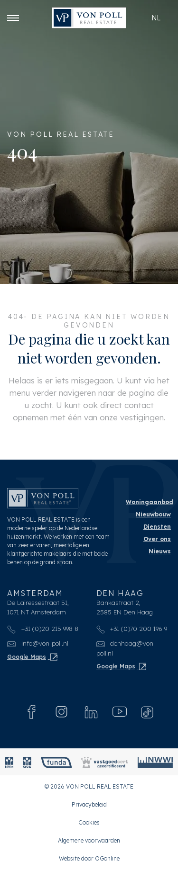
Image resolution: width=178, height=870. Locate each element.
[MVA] (27, 761)
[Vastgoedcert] (104, 761)
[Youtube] (119, 712)
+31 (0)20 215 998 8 (42, 628)
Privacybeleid (89, 804)
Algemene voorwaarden (89, 840)
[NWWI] (155, 761)
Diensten (157, 526)
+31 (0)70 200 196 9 (132, 628)
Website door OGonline (89, 858)
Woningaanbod (149, 502)
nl (155, 18)
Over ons (157, 538)
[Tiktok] (147, 712)
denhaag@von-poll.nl (126, 648)
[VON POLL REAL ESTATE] (89, 17)
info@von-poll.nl (37, 643)
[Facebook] (32, 712)
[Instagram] (61, 711)
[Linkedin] (91, 712)
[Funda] (56, 761)
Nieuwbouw (153, 514)
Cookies (89, 822)
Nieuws (160, 551)
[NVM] (9, 761)
